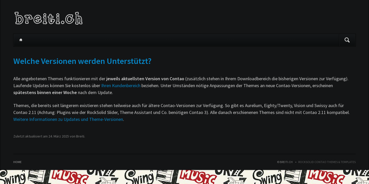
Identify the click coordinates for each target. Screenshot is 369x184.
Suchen (347, 40)
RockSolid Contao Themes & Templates (327, 162)
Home (21, 40)
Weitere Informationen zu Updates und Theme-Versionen (68, 119)
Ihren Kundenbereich (120, 85)
